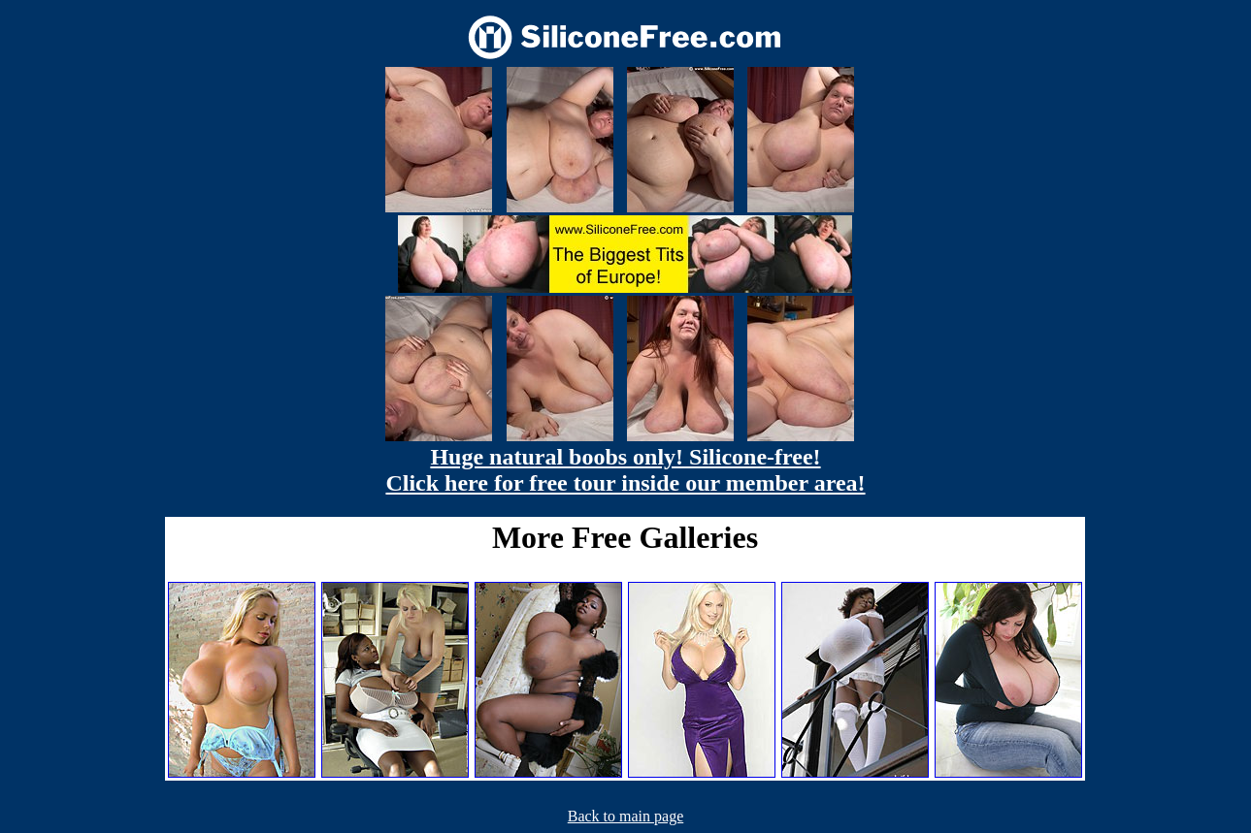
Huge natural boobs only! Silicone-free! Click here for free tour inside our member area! (625, 470)
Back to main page (626, 816)
